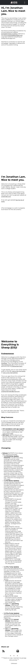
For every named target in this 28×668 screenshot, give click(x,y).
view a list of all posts (18, 371)
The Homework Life (7, 365)
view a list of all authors (10, 373)
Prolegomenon (7, 353)
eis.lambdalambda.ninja (14, 35)
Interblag (4, 363)
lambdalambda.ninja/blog (9, 34)
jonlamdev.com (6, 196)
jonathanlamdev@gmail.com (10, 391)
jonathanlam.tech (16, 366)
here (11, 433)
